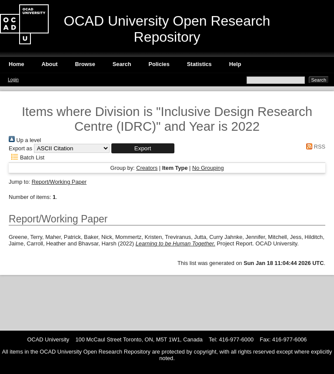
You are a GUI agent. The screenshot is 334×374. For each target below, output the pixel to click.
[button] (142, 148)
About (50, 64)
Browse (85, 64)
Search (122, 64)
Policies (158, 64)
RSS (314, 146)
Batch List (26, 157)
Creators (146, 168)
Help (235, 64)
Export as (20, 148)
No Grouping (208, 168)
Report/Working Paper (59, 182)
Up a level (25, 140)
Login (13, 79)
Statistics (199, 64)
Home (16, 64)
